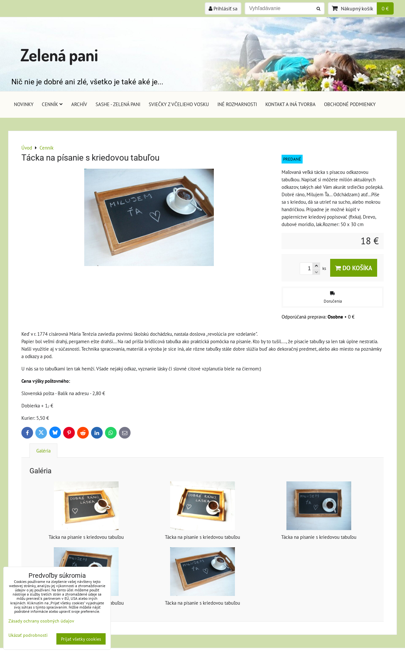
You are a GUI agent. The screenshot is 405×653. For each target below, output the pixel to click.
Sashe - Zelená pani (118, 104)
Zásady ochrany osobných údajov (41, 621)
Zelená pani (59, 54)
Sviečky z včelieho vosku (179, 104)
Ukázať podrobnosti (28, 635)
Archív (79, 104)
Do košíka (353, 268)
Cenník (52, 104)
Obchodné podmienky (350, 104)
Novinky (23, 104)
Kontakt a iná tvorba (290, 104)
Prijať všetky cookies (81, 639)
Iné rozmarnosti (237, 104)
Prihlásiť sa (223, 8)
